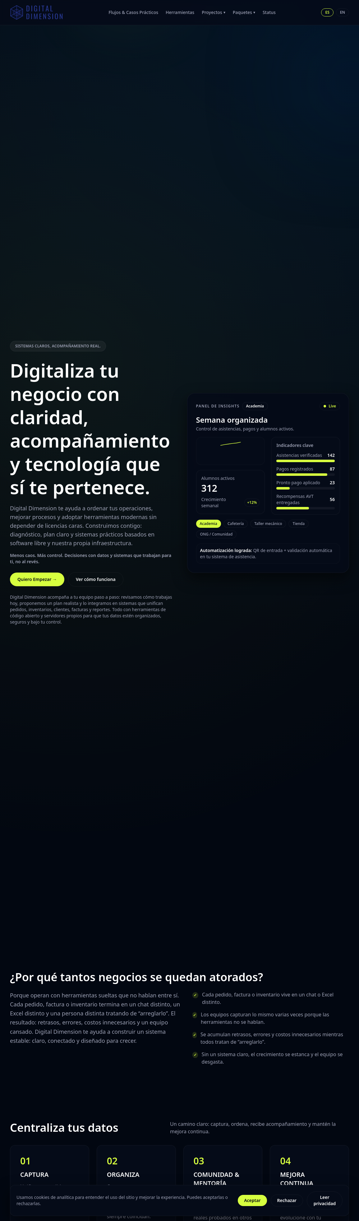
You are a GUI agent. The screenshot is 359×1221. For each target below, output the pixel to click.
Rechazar (287, 1200)
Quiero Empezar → (37, 579)
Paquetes (244, 12)
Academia (208, 523)
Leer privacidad (325, 1200)
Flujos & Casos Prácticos (133, 12)
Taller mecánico (268, 523)
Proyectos (213, 12)
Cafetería (236, 523)
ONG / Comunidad (216, 534)
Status (269, 12)
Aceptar (252, 1200)
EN (342, 12)
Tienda (298, 523)
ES (327, 12)
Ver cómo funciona (96, 579)
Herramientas (180, 12)
